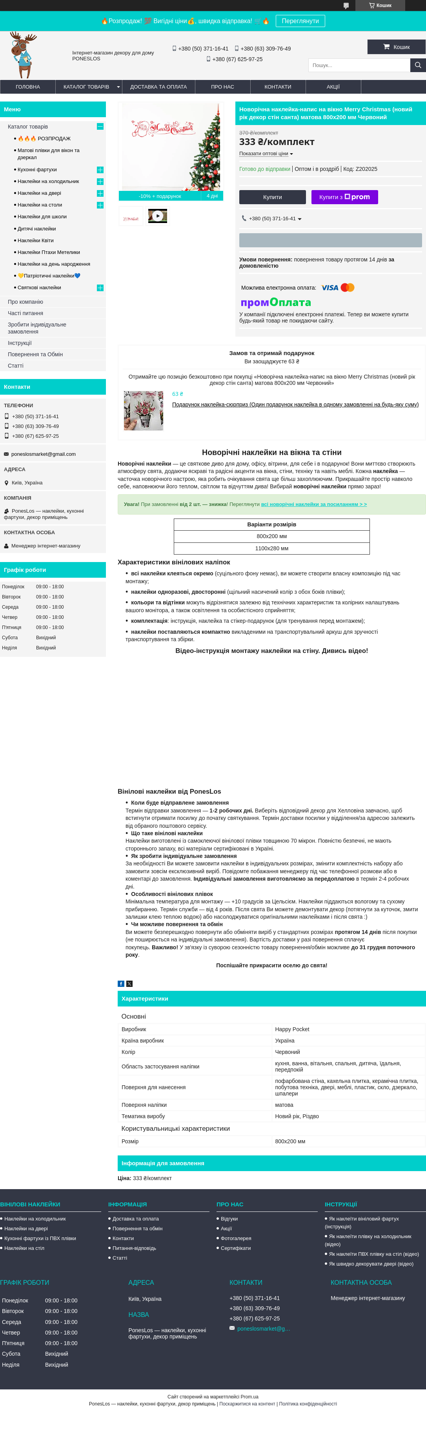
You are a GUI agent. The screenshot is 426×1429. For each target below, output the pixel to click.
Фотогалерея (236, 1238)
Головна (28, 87)
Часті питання (25, 313)
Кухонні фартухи (37, 169)
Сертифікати (236, 1248)
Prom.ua (250, 1397)
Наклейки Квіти (36, 240)
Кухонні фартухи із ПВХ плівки (40, 1238)
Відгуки (229, 1219)
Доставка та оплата (158, 87)
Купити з (344, 197)
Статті (16, 366)
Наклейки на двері (39, 193)
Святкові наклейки (39, 287)
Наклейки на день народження (54, 264)
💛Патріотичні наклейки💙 (49, 276)
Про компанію (25, 302)
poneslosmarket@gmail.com (43, 454)
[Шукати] (418, 65)
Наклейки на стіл (24, 1248)
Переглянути (300, 21)
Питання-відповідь (134, 1248)
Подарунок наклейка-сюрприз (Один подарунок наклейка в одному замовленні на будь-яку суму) (295, 404)
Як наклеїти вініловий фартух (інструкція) (362, 1223)
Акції (333, 87)
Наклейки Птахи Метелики (49, 252)
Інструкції (20, 343)
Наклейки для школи (42, 216)
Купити (272, 197)
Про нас (222, 87)
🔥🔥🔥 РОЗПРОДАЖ (44, 138)
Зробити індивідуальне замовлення (37, 328)
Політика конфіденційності (308, 1404)
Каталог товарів (86, 87)
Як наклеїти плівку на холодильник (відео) (368, 1240)
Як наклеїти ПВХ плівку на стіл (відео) (374, 1254)
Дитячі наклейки (37, 229)
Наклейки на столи (40, 205)
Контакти (278, 87)
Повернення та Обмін (35, 354)
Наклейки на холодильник (48, 181)
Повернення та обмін (137, 1228)
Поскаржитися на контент (247, 1404)
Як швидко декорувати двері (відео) (371, 1264)
